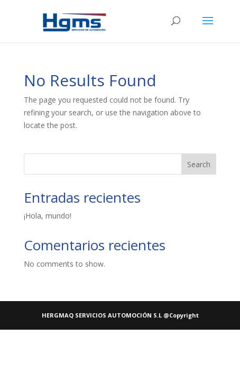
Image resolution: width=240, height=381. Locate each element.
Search (198, 164)
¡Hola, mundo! (47, 216)
